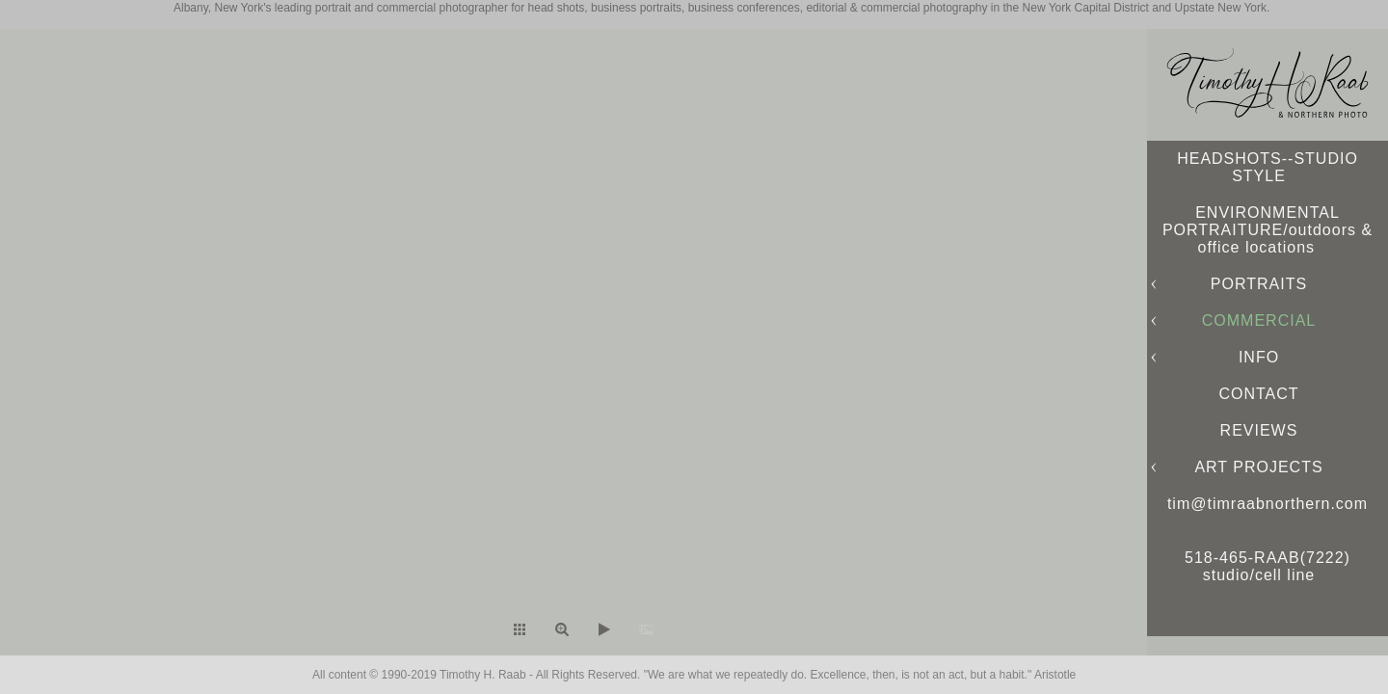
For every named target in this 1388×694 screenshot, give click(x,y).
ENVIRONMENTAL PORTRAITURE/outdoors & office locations (1267, 229)
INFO (1259, 357)
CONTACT (1258, 394)
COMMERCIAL (1259, 320)
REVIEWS (1259, 430)
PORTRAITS (1259, 284)
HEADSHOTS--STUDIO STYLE (1267, 167)
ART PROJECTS (1258, 467)
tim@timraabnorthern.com (1267, 503)
